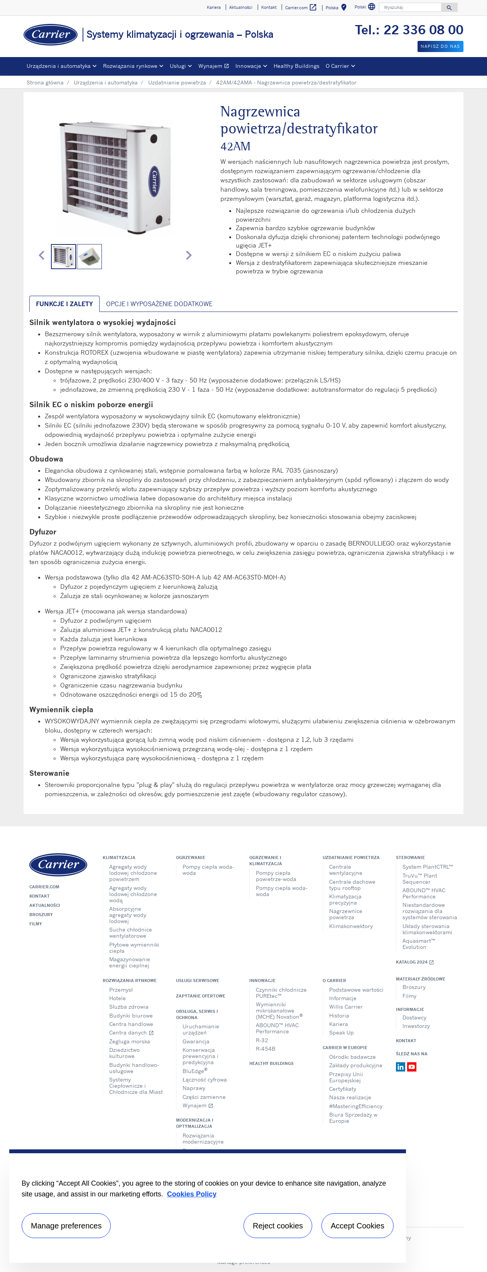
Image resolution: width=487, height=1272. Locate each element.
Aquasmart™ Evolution (418, 943)
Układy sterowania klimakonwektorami (427, 929)
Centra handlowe (131, 1024)
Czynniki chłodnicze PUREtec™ (281, 992)
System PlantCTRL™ (427, 866)
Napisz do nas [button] (440, 46)
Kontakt (39, 896)
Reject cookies (278, 1225)
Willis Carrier (346, 1006)
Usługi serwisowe (197, 980)
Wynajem (215, 66)
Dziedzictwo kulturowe (124, 1052)
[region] (207, 1206)
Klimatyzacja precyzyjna (345, 899)
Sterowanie (410, 857)
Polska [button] (338, 8)
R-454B (266, 1048)
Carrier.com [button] (301, 7)
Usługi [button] (178, 65)
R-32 (262, 1040)
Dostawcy (414, 1017)
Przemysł (121, 989)
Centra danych (131, 1032)
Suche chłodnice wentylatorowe (130, 932)
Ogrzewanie (190, 857)
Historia (339, 1015)
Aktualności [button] (240, 7)
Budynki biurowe (131, 1015)
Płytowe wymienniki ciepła (134, 947)
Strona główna (45, 82)
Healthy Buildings (297, 65)
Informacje (343, 998)
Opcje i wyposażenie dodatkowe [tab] (159, 304)
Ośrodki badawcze (352, 1056)
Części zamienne (204, 1096)
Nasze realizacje (350, 1097)
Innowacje (262, 980)
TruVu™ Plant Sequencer (419, 878)
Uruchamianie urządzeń (201, 1029)
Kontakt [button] (269, 7)
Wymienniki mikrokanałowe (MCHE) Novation (279, 1010)
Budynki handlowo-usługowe (134, 1067)
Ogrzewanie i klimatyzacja (265, 860)
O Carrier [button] (337, 65)
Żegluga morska (129, 1041)
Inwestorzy (416, 1026)
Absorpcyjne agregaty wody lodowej (127, 914)
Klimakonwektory (351, 926)
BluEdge (195, 1070)
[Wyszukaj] (410, 7)
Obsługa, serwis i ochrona (197, 1014)
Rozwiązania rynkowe (130, 980)
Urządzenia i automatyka (106, 82)
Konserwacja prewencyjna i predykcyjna (200, 1055)
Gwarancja (196, 1041)
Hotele (117, 998)
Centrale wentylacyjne (345, 869)
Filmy (35, 924)
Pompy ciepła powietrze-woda (276, 875)
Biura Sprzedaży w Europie (353, 1117)
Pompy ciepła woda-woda (208, 869)
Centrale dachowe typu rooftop (352, 884)
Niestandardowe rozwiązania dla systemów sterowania (429, 910)
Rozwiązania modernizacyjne (203, 1138)
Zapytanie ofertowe (200, 996)
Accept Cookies (357, 1225)
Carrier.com (44, 887)
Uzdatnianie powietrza (177, 82)
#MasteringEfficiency (355, 1106)
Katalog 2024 (415, 962)
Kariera (338, 1024)
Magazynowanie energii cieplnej (129, 962)
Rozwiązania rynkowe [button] (130, 65)
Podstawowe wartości (356, 989)
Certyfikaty (342, 1088)
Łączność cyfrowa (205, 1079)
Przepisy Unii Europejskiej (346, 1077)
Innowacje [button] (248, 65)
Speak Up (341, 1032)
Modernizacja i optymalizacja (194, 1123)
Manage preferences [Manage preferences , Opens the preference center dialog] (66, 1225)
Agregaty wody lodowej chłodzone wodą (133, 894)
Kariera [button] (214, 7)
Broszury (41, 914)
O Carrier (334, 980)
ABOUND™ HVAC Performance (423, 893)
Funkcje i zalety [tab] (64, 304)
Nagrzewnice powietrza (345, 914)
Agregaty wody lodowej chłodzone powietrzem (133, 872)
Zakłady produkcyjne (355, 1065)
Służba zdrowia (129, 1006)
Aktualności (44, 905)
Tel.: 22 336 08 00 (409, 29)
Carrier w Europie (345, 1047)
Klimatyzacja (119, 857)
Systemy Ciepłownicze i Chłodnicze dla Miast (136, 1085)
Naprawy (194, 1088)
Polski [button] (366, 7)
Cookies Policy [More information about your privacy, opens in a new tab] (191, 1194)
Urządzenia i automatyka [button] (59, 65)
